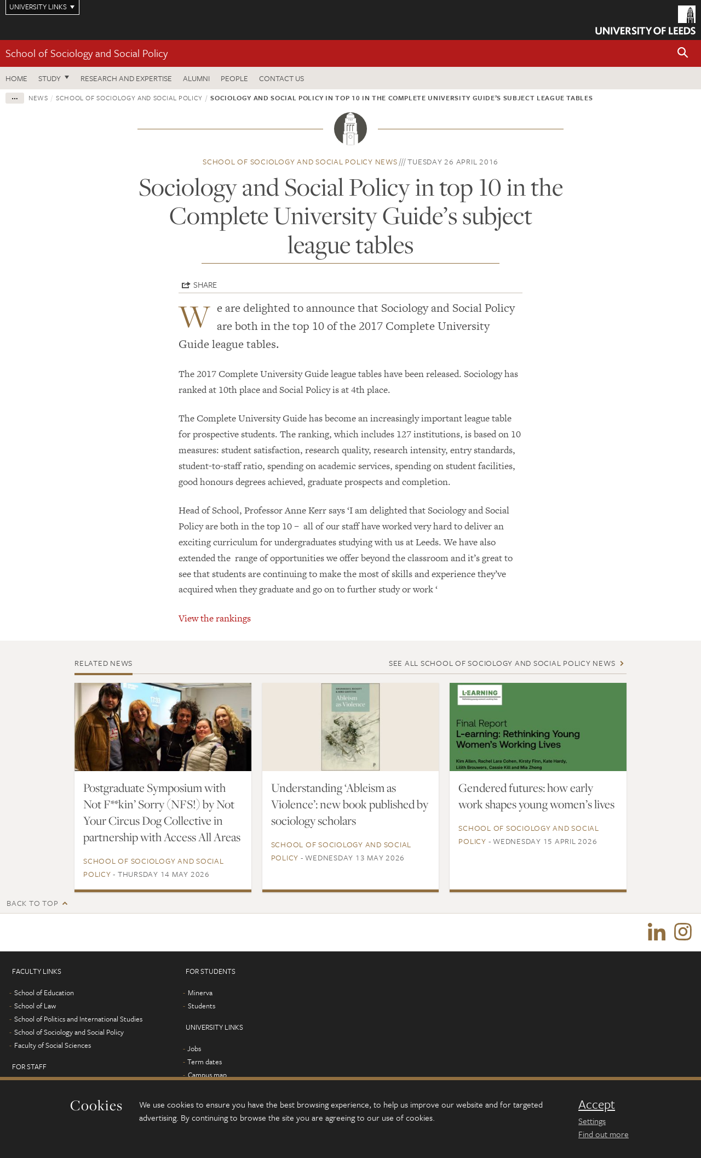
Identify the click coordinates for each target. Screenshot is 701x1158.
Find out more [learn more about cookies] (603, 1134)
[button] (683, 53)
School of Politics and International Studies (78, 1019)
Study (49, 78)
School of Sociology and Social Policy (86, 52)
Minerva (200, 993)
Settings (592, 1121)
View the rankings (215, 618)
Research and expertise (126, 78)
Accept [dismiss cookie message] (596, 1104)
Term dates (204, 1062)
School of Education (44, 993)
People (234, 78)
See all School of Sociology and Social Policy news (502, 663)
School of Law (35, 1006)
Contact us (281, 78)
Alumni (196, 78)
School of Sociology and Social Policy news (300, 161)
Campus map (207, 1075)
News (38, 97)
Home (16, 78)
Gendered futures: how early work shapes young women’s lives (536, 795)
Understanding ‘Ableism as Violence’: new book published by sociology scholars (349, 804)
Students (201, 1006)
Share (205, 284)
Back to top (32, 903)
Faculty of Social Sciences (52, 1045)
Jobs (194, 1048)
